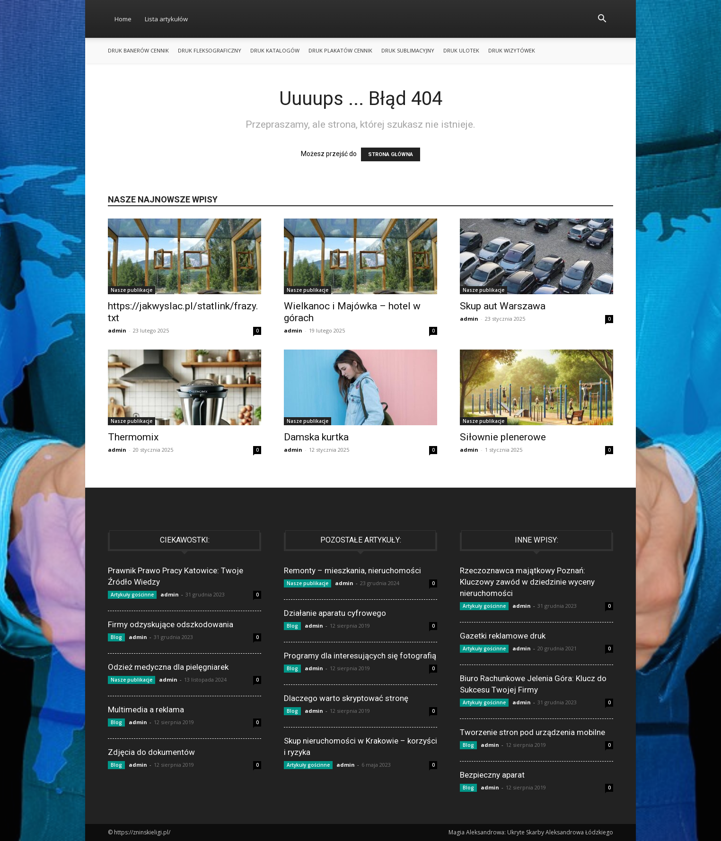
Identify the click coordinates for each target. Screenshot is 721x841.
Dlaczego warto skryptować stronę (346, 698)
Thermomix (133, 437)
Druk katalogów (274, 50)
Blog (116, 637)
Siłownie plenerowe (503, 437)
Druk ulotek (461, 50)
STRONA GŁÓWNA (390, 154)
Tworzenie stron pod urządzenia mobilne (532, 732)
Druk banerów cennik (138, 50)
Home (123, 19)
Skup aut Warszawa (502, 306)
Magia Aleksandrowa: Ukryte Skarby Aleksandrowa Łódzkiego (530, 832)
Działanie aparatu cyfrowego (335, 613)
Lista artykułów (166, 19)
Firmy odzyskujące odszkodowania (170, 624)
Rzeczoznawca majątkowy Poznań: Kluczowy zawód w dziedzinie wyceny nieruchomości (527, 582)
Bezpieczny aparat (492, 775)
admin (117, 330)
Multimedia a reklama (146, 709)
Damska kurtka (316, 437)
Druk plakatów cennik (340, 50)
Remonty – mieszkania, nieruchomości (352, 570)
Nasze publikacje (131, 290)
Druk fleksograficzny (209, 50)
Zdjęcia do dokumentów (151, 752)
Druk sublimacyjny (407, 50)
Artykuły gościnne (132, 594)
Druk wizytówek (511, 50)
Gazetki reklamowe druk (502, 635)
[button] (601, 19)
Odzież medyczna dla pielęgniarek (168, 667)
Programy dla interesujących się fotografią (360, 655)
